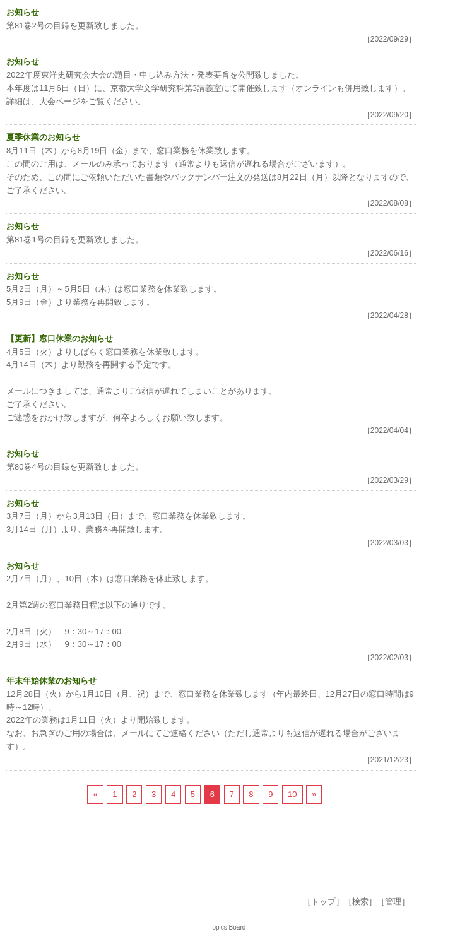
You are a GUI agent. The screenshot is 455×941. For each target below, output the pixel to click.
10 (292, 794)
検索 (360, 901)
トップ (323, 901)
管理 (393, 901)
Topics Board (228, 927)
